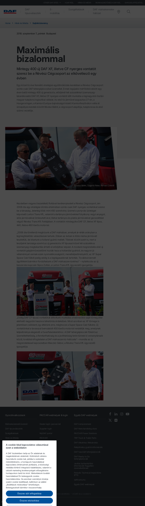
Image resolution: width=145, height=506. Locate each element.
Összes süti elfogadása (29, 501)
